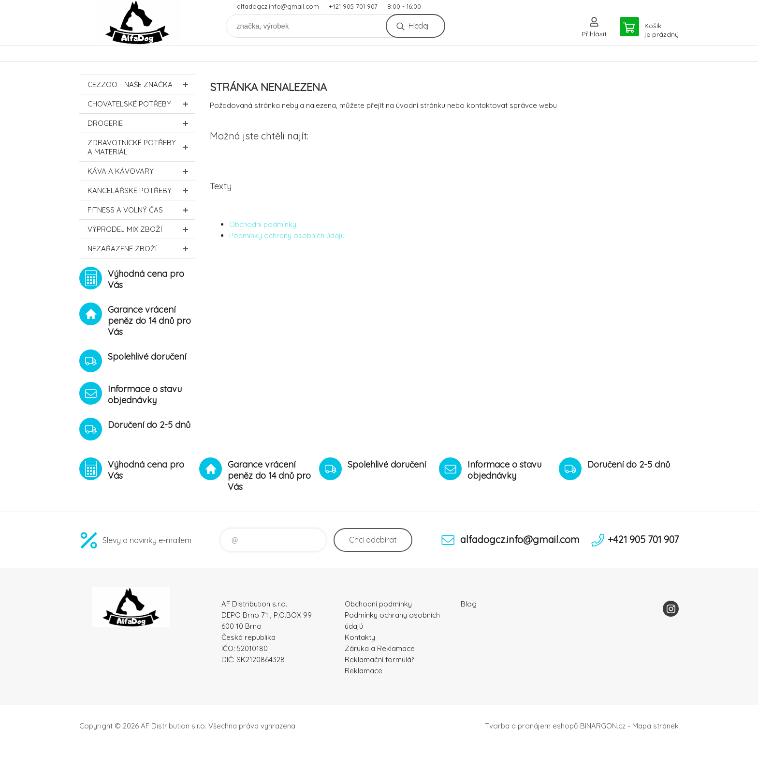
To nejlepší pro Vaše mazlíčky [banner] (137, 22)
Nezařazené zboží (141, 248)
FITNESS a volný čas (141, 209)
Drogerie (141, 123)
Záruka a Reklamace (380, 648)
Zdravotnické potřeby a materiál (141, 147)
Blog (469, 603)
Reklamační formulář (379, 659)
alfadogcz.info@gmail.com (278, 6)
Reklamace (363, 670)
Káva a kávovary (141, 171)
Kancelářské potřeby (141, 190)
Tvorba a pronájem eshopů (531, 725)
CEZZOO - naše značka (141, 84)
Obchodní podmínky (262, 224)
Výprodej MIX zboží (141, 229)
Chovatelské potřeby (141, 103)
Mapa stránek (655, 725)
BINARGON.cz (603, 725)
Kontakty (360, 637)
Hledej (418, 25)
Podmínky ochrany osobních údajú (287, 235)
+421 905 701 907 (353, 6)
